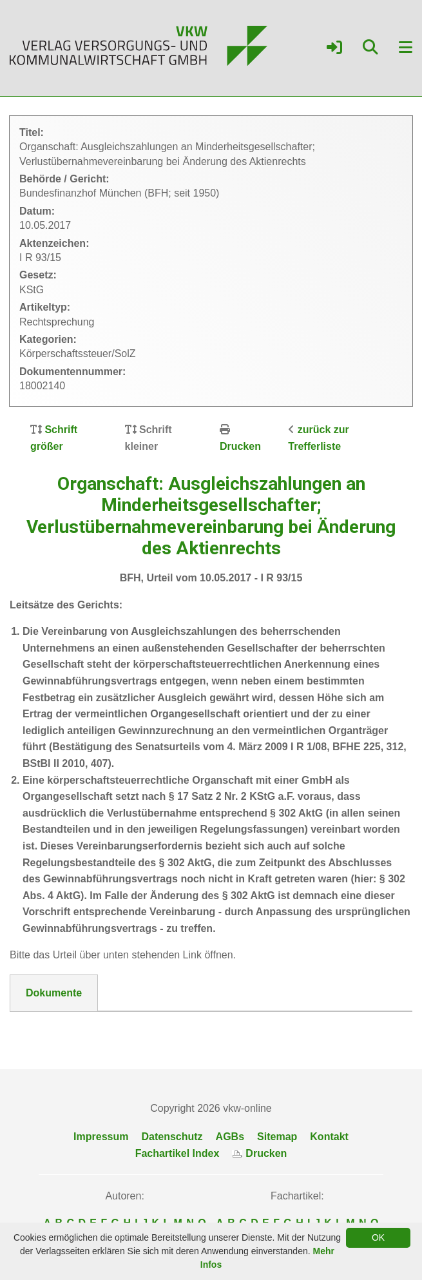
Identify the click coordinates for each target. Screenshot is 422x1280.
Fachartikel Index (177, 1153)
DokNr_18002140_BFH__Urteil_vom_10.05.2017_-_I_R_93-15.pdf (184, 1027)
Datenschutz (171, 1136)
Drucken (240, 446)
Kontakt (329, 1136)
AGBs (230, 1136)
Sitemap (277, 1136)
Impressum (100, 1136)
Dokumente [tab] (54, 992)
